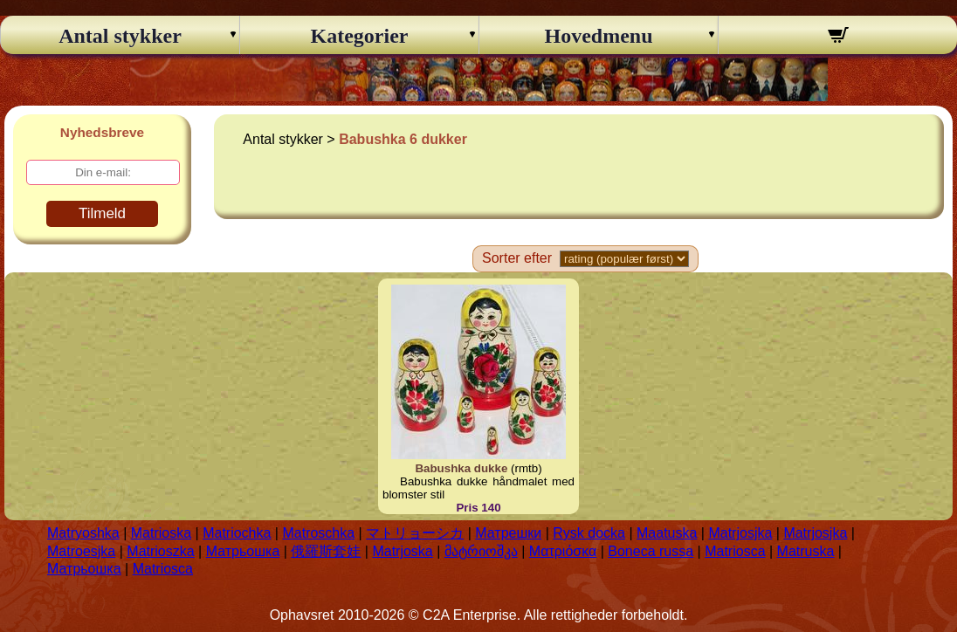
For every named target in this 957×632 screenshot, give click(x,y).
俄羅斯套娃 (326, 551)
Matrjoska (402, 551)
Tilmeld (102, 213)
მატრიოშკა (481, 551)
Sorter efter (517, 258)
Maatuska (667, 533)
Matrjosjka (740, 533)
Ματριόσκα (562, 551)
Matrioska (161, 533)
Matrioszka (160, 551)
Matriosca (735, 551)
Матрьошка (243, 551)
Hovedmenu (598, 35)
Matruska (806, 551)
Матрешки (508, 533)
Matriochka (237, 533)
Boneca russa (650, 551)
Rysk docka (589, 533)
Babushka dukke (461, 468)
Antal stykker (120, 35)
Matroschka (318, 533)
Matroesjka (81, 551)
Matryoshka (83, 533)
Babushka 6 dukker (403, 139)
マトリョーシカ (415, 533)
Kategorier (360, 35)
